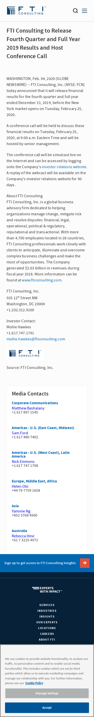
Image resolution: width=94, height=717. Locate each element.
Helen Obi (20, 486)
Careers (47, 634)
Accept (47, 707)
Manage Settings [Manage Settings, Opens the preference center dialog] (47, 693)
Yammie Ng (21, 511)
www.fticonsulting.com (41, 280)
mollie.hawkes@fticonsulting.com (36, 339)
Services (47, 605)
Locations (47, 628)
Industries (47, 611)
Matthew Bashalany (28, 408)
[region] (47, 680)
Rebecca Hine (23, 536)
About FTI (47, 640)
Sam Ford (20, 433)
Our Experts (47, 622)
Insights (47, 616)
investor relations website (64, 166)
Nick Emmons (23, 461)
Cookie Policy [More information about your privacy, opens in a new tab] (34, 683)
